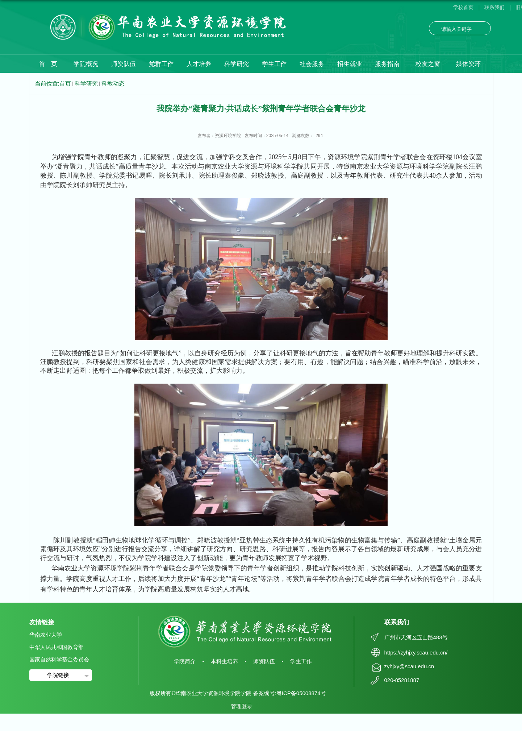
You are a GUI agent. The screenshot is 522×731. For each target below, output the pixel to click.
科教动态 (113, 83)
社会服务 (312, 64)
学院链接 (58, 675)
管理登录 (241, 706)
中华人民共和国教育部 (56, 647)
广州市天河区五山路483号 (416, 637)
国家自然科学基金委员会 (59, 659)
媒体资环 (468, 64)
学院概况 (86, 64)
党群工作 (161, 64)
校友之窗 (427, 64)
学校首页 (463, 7)
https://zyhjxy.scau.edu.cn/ (416, 652)
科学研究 (236, 64)
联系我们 (494, 7)
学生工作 (274, 64)
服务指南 (387, 64)
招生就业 (349, 64)
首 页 (48, 64)
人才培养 (199, 64)
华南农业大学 (45, 635)
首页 (65, 83)
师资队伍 (123, 64)
